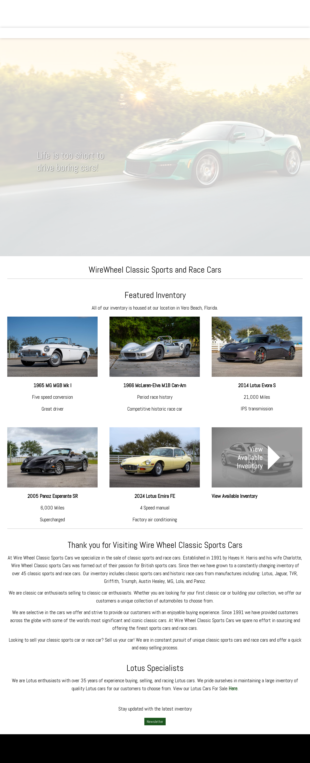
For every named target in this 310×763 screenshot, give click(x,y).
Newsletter (155, 721)
